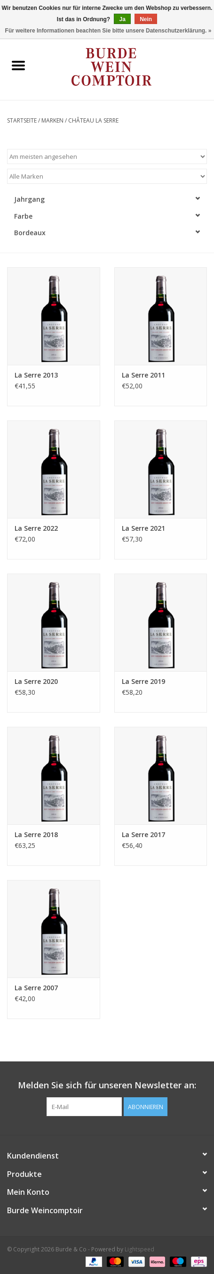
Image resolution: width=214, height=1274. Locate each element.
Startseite (22, 120)
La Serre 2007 (36, 987)
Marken (52, 120)
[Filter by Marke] (107, 176)
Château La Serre (93, 120)
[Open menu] (18, 65)
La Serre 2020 (36, 681)
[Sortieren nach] (107, 156)
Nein (146, 19)
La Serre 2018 (36, 834)
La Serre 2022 (36, 528)
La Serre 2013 (36, 374)
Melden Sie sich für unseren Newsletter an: (107, 1085)
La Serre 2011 (143, 374)
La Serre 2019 (143, 681)
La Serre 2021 (143, 528)
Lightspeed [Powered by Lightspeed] (139, 1249)
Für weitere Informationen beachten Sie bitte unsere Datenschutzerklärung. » (108, 30)
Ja (122, 19)
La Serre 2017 (143, 834)
